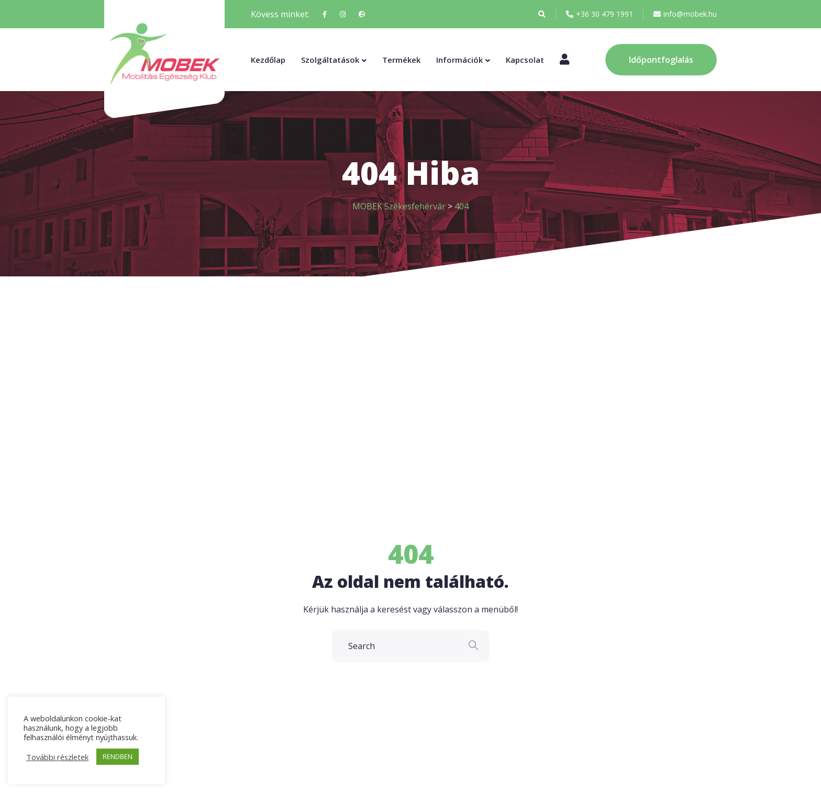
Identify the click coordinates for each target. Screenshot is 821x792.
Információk (459, 59)
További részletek (57, 757)
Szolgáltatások (330, 59)
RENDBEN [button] (117, 756)
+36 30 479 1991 (599, 14)
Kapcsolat (525, 59)
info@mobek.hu (685, 14)
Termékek (401, 59)
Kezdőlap (268, 59)
